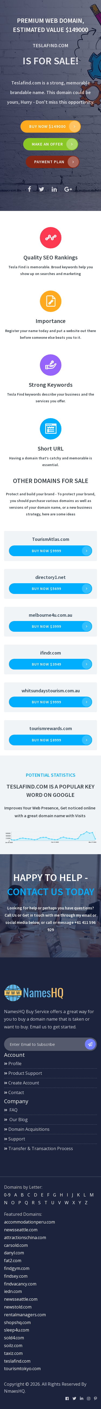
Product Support (23, 1073)
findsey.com (15, 1276)
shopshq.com (17, 1322)
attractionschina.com (25, 1237)
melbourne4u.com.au (50, 615)
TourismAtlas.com (50, 539)
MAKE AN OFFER (47, 144)
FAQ (11, 1110)
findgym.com (16, 1268)
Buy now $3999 (46, 626)
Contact (14, 1092)
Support (14, 1139)
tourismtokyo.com (22, 1368)
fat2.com (12, 1260)
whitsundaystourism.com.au (51, 690)
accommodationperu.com (29, 1222)
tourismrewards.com (50, 728)
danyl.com (14, 1253)
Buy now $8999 (46, 740)
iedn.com (13, 1291)
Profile (13, 1063)
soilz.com (13, 1345)
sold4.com (14, 1338)
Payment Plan (49, 161)
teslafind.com (17, 1361)
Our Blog (16, 1119)
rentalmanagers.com (25, 1315)
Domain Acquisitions (27, 1129)
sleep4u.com (16, 1330)
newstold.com (18, 1307)
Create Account (21, 1083)
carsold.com (16, 1245)
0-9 (7, 1195)
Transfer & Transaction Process (38, 1148)
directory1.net (50, 577)
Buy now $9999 (46, 550)
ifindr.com (50, 653)
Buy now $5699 (46, 588)
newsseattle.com (20, 1230)
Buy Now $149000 (47, 126)
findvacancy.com (20, 1284)
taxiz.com (13, 1353)
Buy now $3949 (46, 664)
